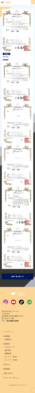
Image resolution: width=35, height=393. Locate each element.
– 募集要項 (7, 353)
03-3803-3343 (13, 320)
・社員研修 (6, 344)
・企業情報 (6, 336)
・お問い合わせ (7, 373)
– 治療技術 (7, 339)
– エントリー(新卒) (10, 356)
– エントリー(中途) (10, 360)
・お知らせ (6, 364)
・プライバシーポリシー (10, 378)
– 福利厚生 (7, 350)
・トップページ (7, 331)
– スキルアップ (9, 347)
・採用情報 (6, 369)
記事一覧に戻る (16, 276)
